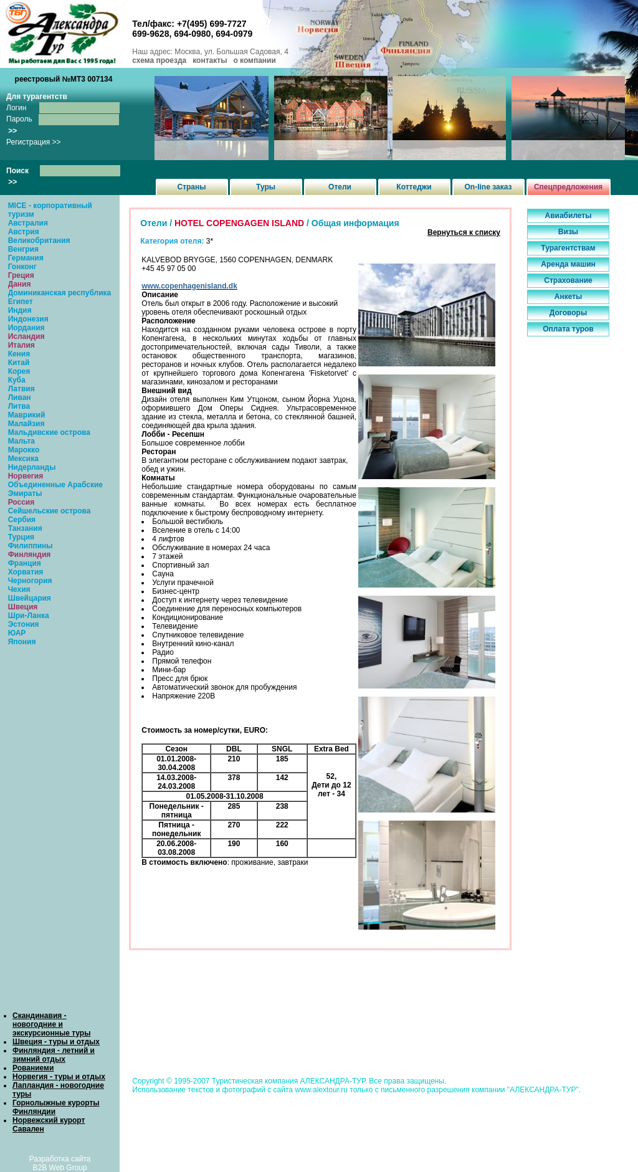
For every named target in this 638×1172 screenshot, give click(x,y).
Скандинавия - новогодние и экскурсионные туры (51, 1024)
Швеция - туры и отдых (56, 1041)
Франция (24, 563)
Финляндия (29, 554)
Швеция (23, 607)
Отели (339, 187)
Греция (21, 275)
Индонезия (28, 319)
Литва (19, 406)
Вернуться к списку (463, 232)
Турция (21, 537)
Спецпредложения (568, 187)
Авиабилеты (568, 215)
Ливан (19, 397)
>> (12, 130)
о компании (254, 60)
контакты (210, 60)
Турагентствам (568, 248)
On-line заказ (488, 187)
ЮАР (17, 633)
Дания (19, 284)
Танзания (25, 528)
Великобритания (39, 240)
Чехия (19, 589)
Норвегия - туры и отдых (58, 1076)
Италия (21, 345)
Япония (22, 641)
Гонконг (22, 266)
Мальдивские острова (49, 432)
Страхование (568, 280)
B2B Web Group (60, 1167)
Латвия (21, 388)
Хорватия (26, 572)
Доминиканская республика (60, 292)
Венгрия (23, 249)
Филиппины (30, 545)
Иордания (26, 327)
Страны (191, 187)
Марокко (24, 449)
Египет (20, 301)
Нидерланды (32, 467)
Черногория (30, 580)
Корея (19, 371)
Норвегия (26, 476)
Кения (19, 354)
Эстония (23, 624)
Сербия (22, 519)
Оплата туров (568, 329)
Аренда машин (568, 264)
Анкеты (569, 296)
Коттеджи (413, 187)
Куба (17, 380)
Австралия (28, 223)
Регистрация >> (33, 142)
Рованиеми (33, 1068)
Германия (26, 258)
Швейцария (29, 598)
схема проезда (159, 60)
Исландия (26, 336)
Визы (568, 231)
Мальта (21, 441)
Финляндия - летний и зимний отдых (53, 1055)
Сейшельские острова (49, 511)
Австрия (23, 231)
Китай (19, 362)
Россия (21, 502)
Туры (265, 187)
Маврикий (26, 415)
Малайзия (26, 423)
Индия (20, 310)
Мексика (23, 458)
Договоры (568, 312)
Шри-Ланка (28, 615)
